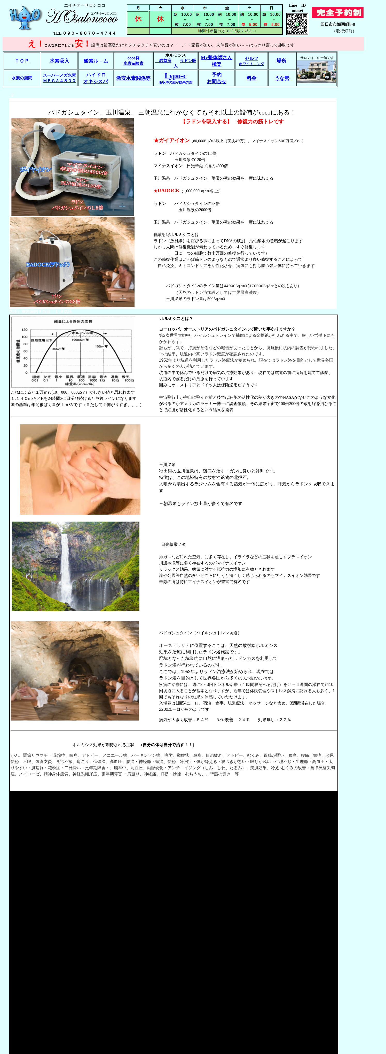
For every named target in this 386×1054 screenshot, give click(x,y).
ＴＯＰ (21, 61)
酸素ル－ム (96, 61)
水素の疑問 (22, 78)
